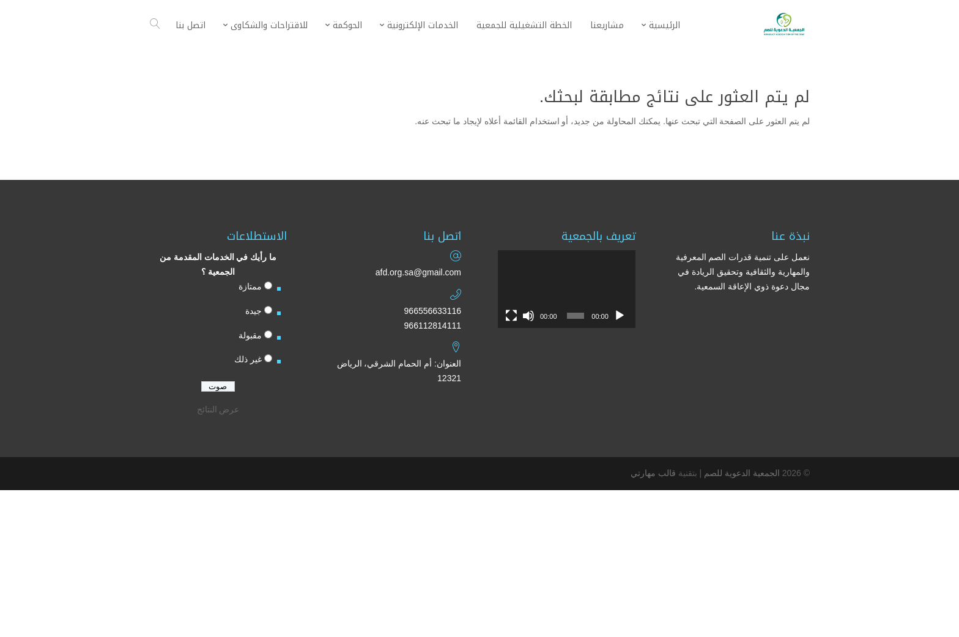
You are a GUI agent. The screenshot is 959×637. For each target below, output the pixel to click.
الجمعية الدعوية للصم (742, 473)
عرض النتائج (218, 409)
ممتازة (250, 286)
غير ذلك (248, 359)
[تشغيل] (619, 316)
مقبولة (250, 335)
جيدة (253, 311)
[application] (566, 289)
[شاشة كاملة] (511, 316)
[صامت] (528, 316)
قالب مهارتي (653, 473)
